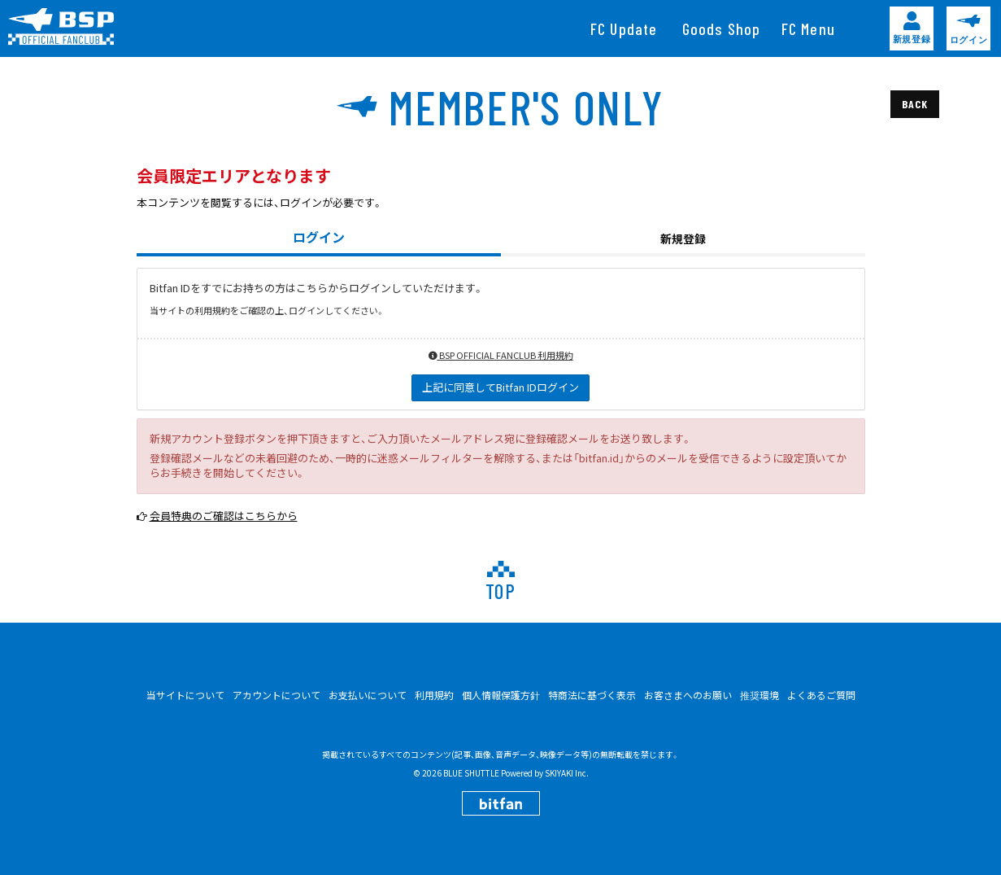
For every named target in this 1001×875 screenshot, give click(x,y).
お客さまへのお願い (688, 695)
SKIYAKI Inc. (567, 773)
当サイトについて (185, 695)
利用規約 (434, 695)
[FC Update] (624, 28)
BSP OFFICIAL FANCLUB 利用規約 (501, 354)
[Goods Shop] (721, 28)
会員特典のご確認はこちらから (224, 515)
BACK (914, 104)
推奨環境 (759, 695)
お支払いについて (368, 695)
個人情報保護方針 (501, 695)
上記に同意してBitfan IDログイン (500, 387)
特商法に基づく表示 (592, 695)
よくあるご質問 (821, 695)
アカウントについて (276, 695)
